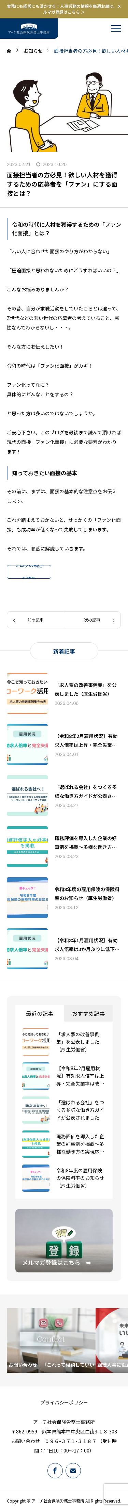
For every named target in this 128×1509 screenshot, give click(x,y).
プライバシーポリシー (64, 1402)
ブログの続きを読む (29, 572)
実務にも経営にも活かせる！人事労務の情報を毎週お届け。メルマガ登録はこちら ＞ (64, 9)
